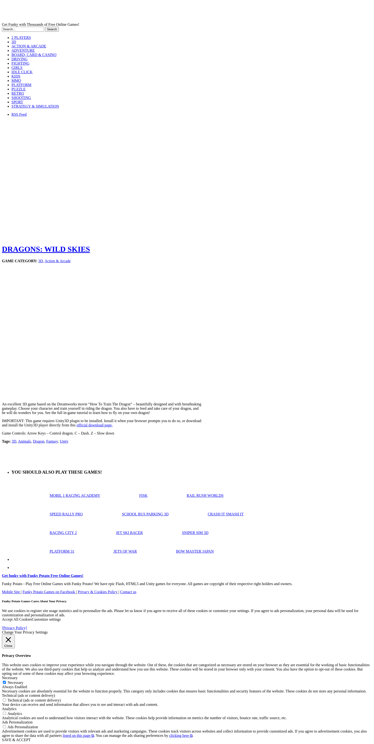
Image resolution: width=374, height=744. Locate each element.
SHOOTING (21, 98)
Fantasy (52, 441)
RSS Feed (19, 114)
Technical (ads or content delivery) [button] (28, 695)
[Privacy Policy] (14, 628)
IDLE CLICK (21, 72)
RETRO (17, 93)
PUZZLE (18, 89)
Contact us (128, 592)
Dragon (38, 441)
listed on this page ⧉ (78, 736)
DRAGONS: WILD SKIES (46, 249)
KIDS (15, 76)
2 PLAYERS (21, 38)
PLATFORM (21, 85)
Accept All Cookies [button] (17, 619)
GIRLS (16, 68)
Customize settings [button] (46, 619)
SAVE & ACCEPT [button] (16, 740)
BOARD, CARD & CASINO (33, 55)
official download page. (95, 425)
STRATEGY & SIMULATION (35, 106)
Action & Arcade (58, 261)
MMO (16, 81)
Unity (64, 441)
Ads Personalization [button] (17, 722)
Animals (24, 441)
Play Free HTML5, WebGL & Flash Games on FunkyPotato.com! (83, 12)
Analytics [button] (9, 709)
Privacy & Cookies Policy (98, 592)
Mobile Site (11, 592)
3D (13, 42)
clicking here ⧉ (180, 736)
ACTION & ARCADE (28, 46)
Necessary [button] (10, 678)
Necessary (15, 683)
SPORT (17, 102)
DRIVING (19, 59)
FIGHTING (20, 63)
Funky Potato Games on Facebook (49, 592)
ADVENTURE (23, 50)
